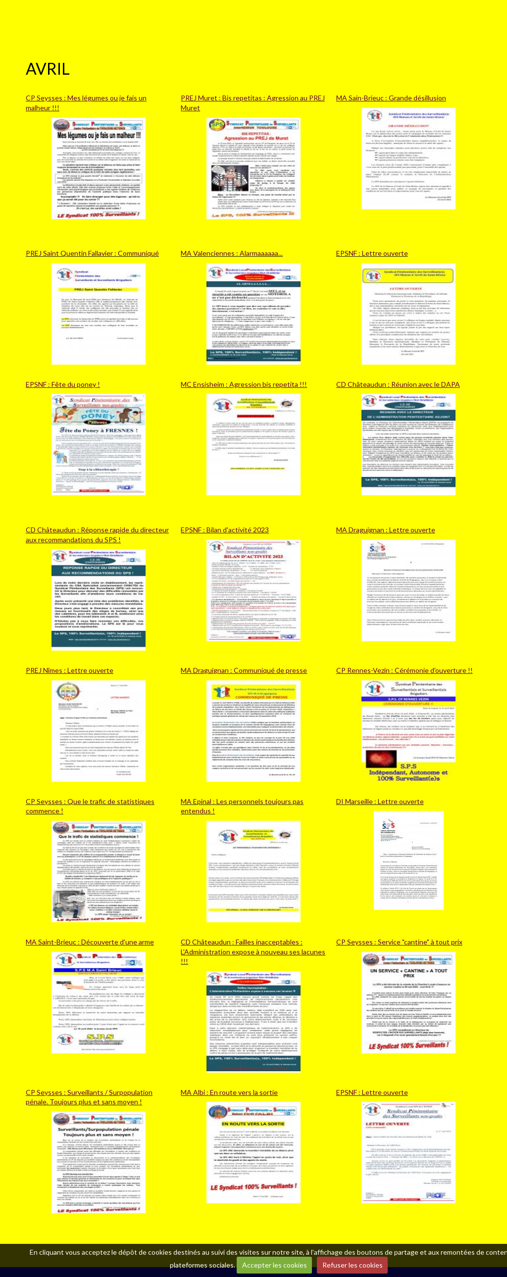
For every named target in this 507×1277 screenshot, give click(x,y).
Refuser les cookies (352, 1265)
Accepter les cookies (274, 1265)
